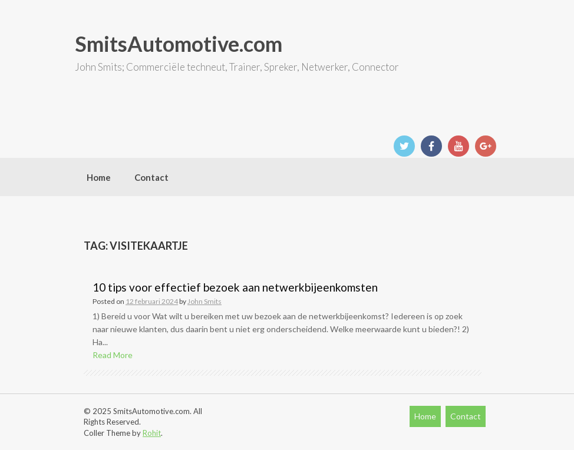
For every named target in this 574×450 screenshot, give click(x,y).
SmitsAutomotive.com (178, 44)
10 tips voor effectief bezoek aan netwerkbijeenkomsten (235, 287)
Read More (113, 355)
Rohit (152, 433)
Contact (151, 177)
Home (99, 177)
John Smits (204, 301)
